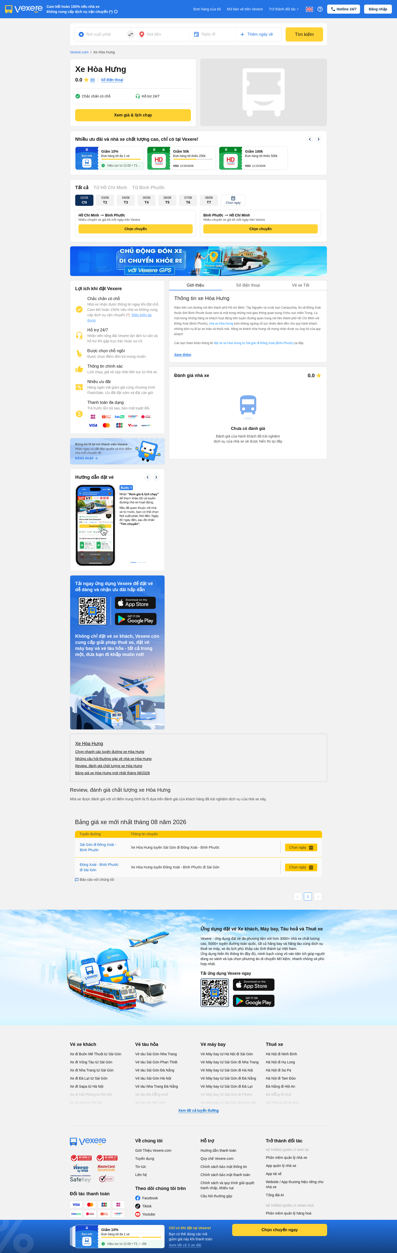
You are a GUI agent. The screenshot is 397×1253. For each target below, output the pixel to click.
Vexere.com (79, 52)
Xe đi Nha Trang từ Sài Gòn (91, 1070)
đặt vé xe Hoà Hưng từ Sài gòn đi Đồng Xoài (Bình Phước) (253, 343)
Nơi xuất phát (98, 34)
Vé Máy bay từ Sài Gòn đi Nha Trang (230, 1062)
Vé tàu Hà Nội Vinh (150, 1103)
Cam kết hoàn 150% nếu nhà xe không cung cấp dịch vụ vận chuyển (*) (80, 9)
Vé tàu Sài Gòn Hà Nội (153, 1078)
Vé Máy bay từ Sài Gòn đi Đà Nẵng (228, 1078)
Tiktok (147, 1206)
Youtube (148, 1214)
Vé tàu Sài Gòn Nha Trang (156, 1054)
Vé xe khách (83, 1044)
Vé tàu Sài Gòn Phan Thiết (156, 1062)
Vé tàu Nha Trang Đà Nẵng (156, 1086)
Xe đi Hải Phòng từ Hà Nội (91, 1094)
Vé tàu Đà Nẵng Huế (151, 1094)
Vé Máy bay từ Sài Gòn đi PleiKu (226, 1094)
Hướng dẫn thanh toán (218, 1150)
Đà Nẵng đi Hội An (280, 1086)
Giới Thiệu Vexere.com (153, 1150)
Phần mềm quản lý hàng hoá (288, 1213)
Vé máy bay (213, 1044)
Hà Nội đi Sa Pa (278, 1070)
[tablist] (248, 285)
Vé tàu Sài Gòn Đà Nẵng (154, 1070)
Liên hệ (141, 1175)
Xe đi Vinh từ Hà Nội (86, 1103)
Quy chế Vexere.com (217, 1159)
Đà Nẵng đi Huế (278, 1094)
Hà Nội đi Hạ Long (280, 1062)
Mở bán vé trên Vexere (245, 9)
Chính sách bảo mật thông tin (224, 1167)
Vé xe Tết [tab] (300, 285)
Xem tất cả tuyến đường (198, 1110)
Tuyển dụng (144, 1159)
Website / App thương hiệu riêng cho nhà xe (294, 1184)
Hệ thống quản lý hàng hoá (290, 1205)
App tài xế (274, 1174)
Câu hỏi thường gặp (216, 1196)
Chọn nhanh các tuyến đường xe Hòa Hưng (109, 752)
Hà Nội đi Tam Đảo (281, 1078)
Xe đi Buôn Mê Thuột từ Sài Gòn (95, 1054)
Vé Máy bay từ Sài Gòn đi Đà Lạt (226, 1086)
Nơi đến (154, 34)
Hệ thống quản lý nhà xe (287, 1150)
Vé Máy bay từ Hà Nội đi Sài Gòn (227, 1054)
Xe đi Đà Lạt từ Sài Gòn (89, 1078)
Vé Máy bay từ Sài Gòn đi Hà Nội (227, 1070)
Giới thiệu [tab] (195, 285)
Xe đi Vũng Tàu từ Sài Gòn (91, 1062)
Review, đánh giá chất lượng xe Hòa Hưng (108, 766)
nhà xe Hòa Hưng (221, 323)
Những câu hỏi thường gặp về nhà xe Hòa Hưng (113, 759)
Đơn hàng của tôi (207, 9)
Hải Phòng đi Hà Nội (282, 1103)
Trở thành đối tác (284, 9)
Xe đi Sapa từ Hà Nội (86, 1086)
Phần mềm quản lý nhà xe (286, 1158)
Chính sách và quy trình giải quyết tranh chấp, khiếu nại (227, 1185)
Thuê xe (274, 1044)
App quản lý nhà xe (281, 1166)
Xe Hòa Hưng (89, 743)
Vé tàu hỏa (146, 1044)
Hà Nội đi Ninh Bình (281, 1054)
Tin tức (140, 1167)
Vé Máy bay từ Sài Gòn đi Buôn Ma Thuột (228, 1105)
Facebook (150, 1198)
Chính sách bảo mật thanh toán (225, 1175)
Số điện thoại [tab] (248, 285)
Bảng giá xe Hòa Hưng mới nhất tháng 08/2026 (112, 773)
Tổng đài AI (275, 1195)
